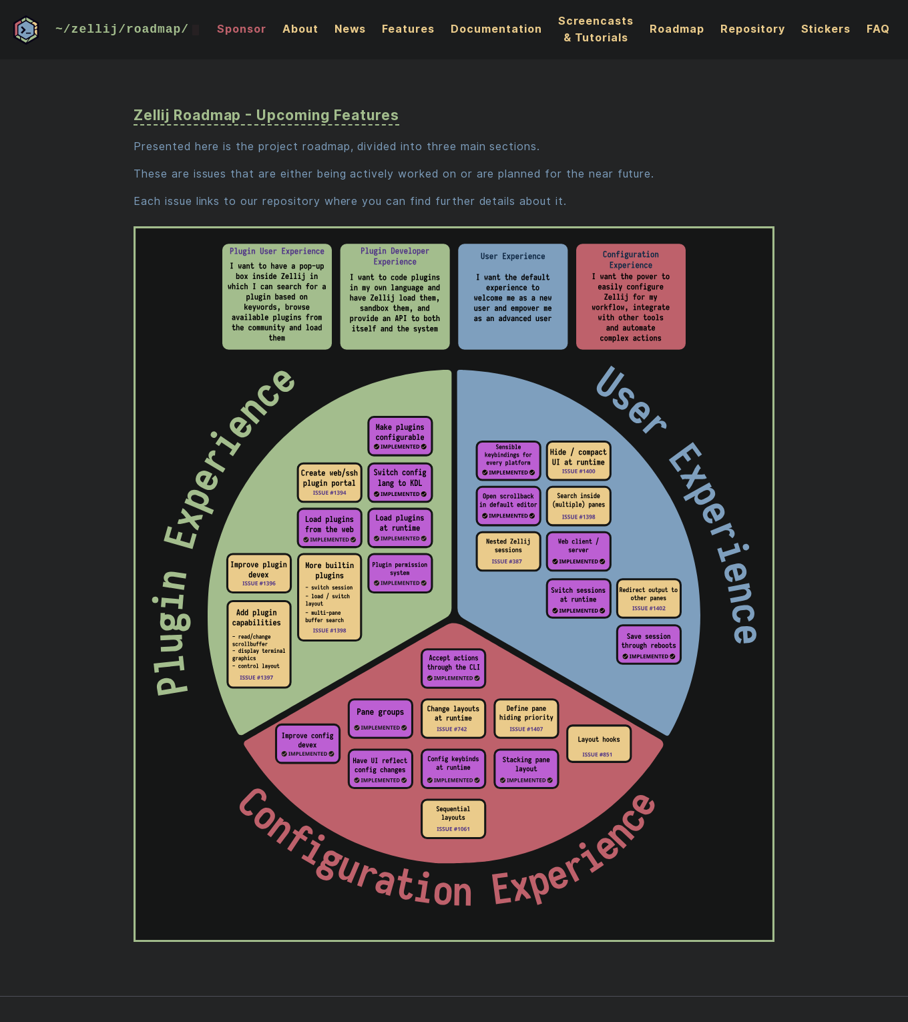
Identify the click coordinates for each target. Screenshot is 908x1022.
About (300, 29)
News (350, 29)
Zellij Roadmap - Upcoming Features (266, 115)
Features (408, 29)
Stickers (826, 29)
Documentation (496, 29)
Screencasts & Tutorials (596, 29)
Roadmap (677, 29)
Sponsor (241, 29)
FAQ (878, 29)
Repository (752, 29)
